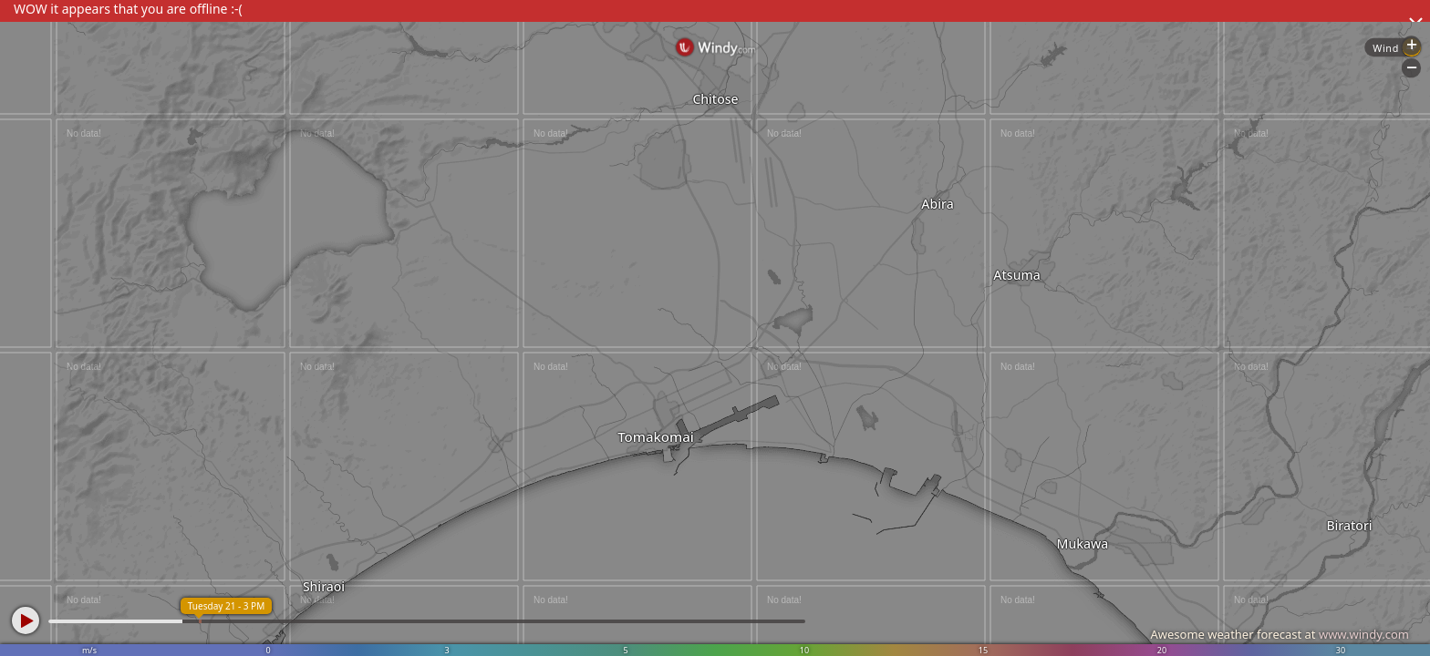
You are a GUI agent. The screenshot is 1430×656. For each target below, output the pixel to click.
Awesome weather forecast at (1279, 634)
